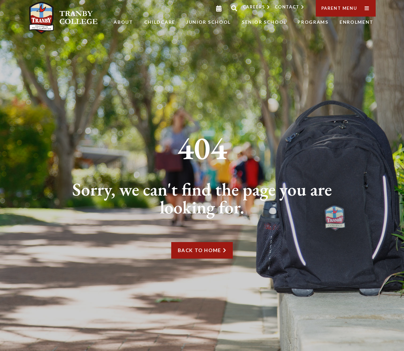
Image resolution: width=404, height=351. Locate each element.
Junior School (208, 22)
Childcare (159, 22)
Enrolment (356, 22)
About (123, 22)
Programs (313, 22)
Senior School (264, 22)
